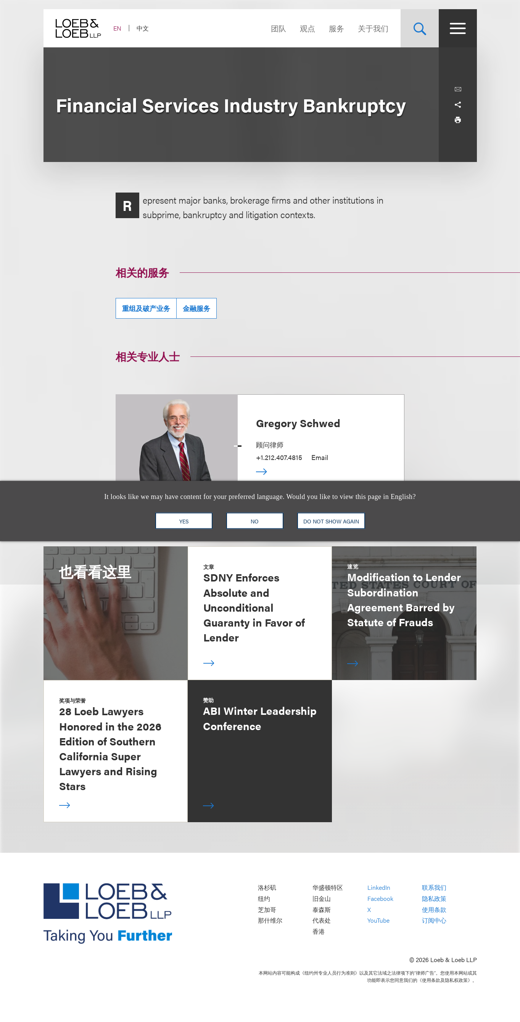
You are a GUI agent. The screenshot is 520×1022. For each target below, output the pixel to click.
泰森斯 (321, 909)
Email (319, 457)
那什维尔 (270, 920)
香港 (318, 931)
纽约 (264, 898)
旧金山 (321, 898)
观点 (307, 28)
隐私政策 (434, 898)
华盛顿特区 (327, 887)
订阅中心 (434, 920)
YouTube (378, 920)
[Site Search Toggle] (420, 28)
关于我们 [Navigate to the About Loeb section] (373, 28)
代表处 (321, 920)
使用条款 (434, 909)
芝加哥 (267, 909)
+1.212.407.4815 (279, 457)
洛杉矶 (267, 887)
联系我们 (434, 887)
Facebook (380, 898)
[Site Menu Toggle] (458, 28)
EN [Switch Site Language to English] (117, 28)
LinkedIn (378, 887)
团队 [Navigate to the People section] (278, 28)
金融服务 (196, 308)
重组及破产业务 (146, 308)
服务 (336, 28)
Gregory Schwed (298, 422)
